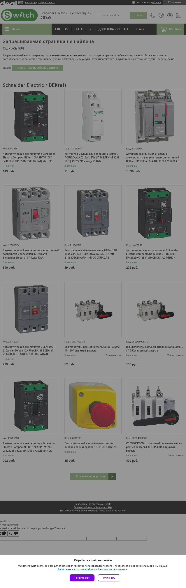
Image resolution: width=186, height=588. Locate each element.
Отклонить (109, 577)
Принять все (82, 577)
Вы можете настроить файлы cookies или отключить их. (92, 569)
